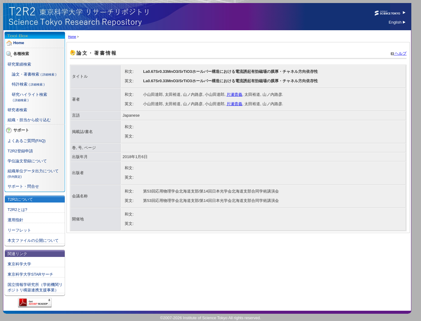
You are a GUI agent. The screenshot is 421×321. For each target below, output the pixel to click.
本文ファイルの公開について (33, 240)
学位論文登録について (27, 161)
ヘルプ (399, 53)
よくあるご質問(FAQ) (27, 140)
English (397, 22)
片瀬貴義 (234, 94)
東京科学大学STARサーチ (30, 274)
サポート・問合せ (23, 186)
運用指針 (15, 220)
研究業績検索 (19, 64)
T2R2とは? (17, 209)
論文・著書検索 (25, 74)
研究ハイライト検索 (29, 94)
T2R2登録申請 (20, 151)
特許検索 (20, 84)
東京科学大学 (19, 264)
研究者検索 (17, 110)
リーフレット (19, 230)
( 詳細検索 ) (48, 74)
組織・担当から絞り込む (29, 120)
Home (18, 43)
